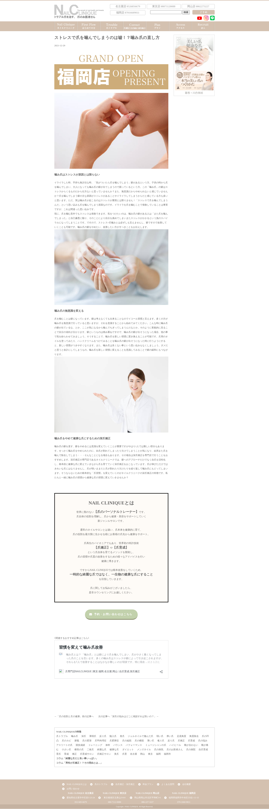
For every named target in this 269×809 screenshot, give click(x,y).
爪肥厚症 (114, 740)
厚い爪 (170, 736)
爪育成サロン (87, 754)
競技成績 (80, 745)
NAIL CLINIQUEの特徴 (68, 732)
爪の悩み (202, 740)
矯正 (74, 754)
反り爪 (102, 736)
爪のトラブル (101, 784)
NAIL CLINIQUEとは (77, 784)
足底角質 (181, 736)
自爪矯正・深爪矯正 (125, 784)
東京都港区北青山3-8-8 (114, 798)
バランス (118, 745)
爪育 (124, 754)
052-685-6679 (81, 802)
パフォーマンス (134, 745)
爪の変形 (87, 740)
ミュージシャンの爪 (155, 745)
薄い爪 (150, 740)
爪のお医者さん (175, 749)
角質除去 (194, 736)
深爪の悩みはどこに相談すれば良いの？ (133, 716)
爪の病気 (158, 749)
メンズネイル (144, 749)
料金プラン (148, 784)
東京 (150, 754)
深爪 (83, 736)
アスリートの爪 (64, 745)
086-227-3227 (147, 802)
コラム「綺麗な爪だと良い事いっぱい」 (77, 758)
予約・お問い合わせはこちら (110, 614)
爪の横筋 (139, 740)
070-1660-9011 (183, 802)
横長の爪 (79, 749)
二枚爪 (90, 749)
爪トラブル (62, 736)
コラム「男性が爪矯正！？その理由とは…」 (79, 763)
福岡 (158, 754)
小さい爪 (66, 749)
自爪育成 (203, 749)
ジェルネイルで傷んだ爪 (140, 736)
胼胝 (76, 740)
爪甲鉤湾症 (100, 740)
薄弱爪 (92, 736)
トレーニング (95, 745)
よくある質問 (167, 784)
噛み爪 (74, 736)
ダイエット (128, 749)
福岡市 (167, 754)
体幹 (107, 745)
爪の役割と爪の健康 (69, 716)
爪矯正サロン (104, 754)
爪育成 (191, 740)
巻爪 (122, 736)
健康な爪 (114, 749)
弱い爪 (159, 736)
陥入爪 (113, 736)
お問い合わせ (73, 789)
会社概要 (186, 784)
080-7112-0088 (114, 802)
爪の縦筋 (126, 740)
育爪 (58, 754)
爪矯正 (181, 740)
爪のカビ (66, 740)
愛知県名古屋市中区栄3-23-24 (81, 798)
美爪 (116, 754)
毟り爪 (160, 740)
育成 (66, 754)
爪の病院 (190, 749)
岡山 (142, 754)
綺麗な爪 (101, 749)
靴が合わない (191, 745)
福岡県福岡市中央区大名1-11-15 (184, 798)
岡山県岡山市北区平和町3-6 (147, 798)
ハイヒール (175, 745)
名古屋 (133, 754)
